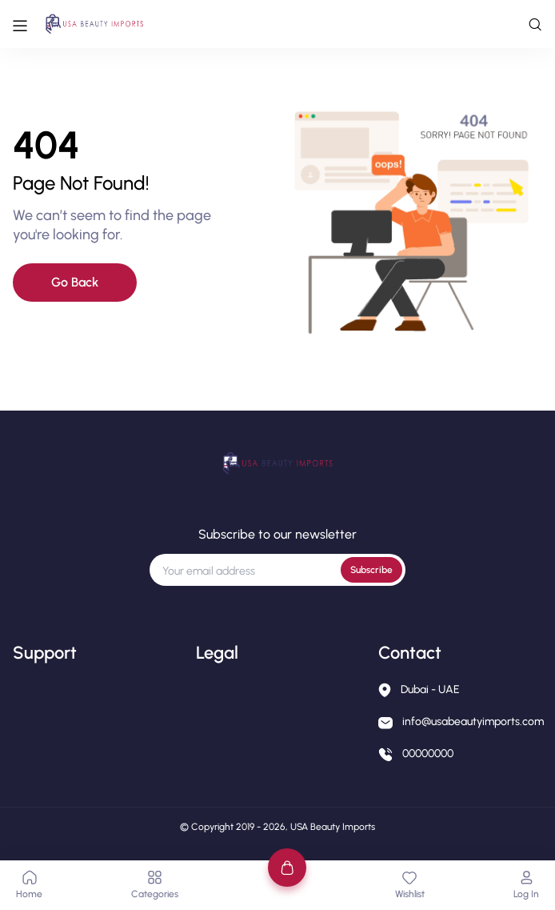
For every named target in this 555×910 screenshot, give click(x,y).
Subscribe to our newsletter (277, 534)
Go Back (74, 282)
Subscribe (371, 569)
